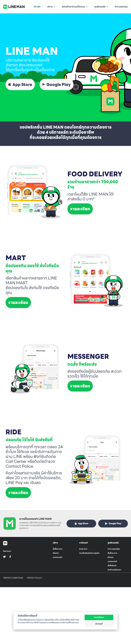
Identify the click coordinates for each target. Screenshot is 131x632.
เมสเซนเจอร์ (57, 557)
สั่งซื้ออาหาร (57, 549)
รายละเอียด (80, 209)
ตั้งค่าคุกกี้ (99, 624)
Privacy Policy (34, 577)
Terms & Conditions (13, 577)
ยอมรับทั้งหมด (99, 617)
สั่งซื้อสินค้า (112, 565)
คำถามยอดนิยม (114, 549)
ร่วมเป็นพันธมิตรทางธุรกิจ (89, 553)
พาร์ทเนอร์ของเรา (114, 569)
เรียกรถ (56, 553)
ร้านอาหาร (83, 549)
